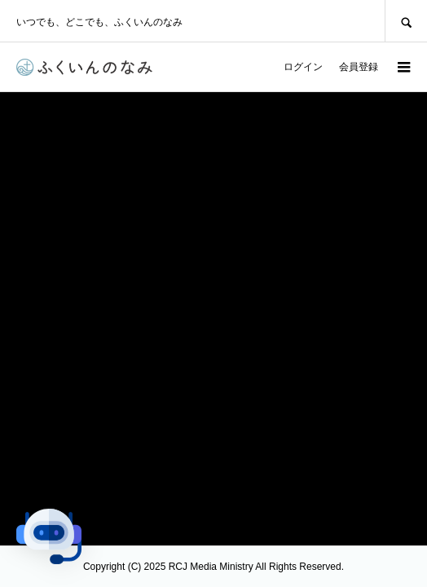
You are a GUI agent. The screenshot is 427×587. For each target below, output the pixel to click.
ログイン (303, 67)
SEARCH (406, 21)
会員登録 (358, 67)
